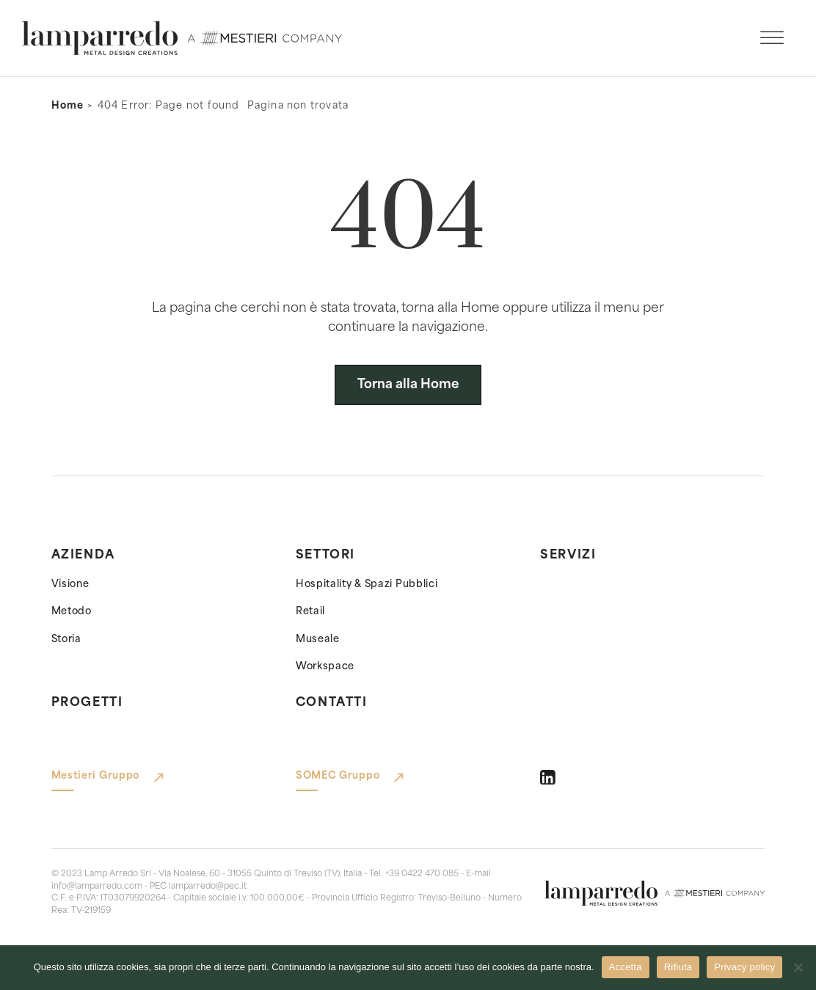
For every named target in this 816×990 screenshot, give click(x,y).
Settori (325, 555)
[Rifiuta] (797, 967)
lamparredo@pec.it (208, 887)
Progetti (87, 703)
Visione (70, 584)
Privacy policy (744, 966)
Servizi (568, 555)
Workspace (325, 666)
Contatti (332, 703)
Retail (310, 611)
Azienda (83, 555)
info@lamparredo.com (96, 887)
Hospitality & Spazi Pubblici (367, 584)
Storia (66, 639)
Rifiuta (678, 966)
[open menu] (772, 38)
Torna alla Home (408, 385)
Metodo (71, 611)
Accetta (625, 966)
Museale (318, 639)
